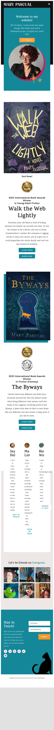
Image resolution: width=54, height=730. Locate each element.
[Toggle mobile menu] (49, 4)
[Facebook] (5, 651)
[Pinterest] (19, 651)
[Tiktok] (23, 651)
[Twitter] (10, 651)
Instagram (38, 563)
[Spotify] (5, 655)
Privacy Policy (30, 678)
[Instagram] (14, 651)
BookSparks (42, 678)
